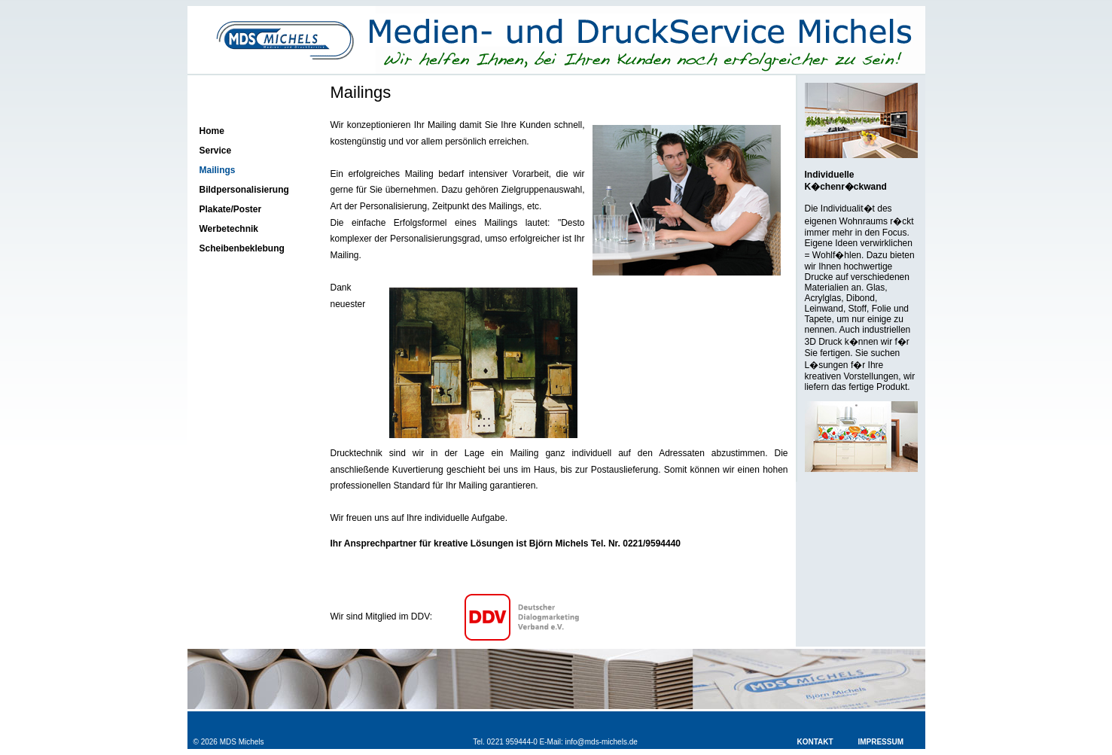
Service (216, 150)
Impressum (880, 742)
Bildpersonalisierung (244, 189)
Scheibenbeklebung (242, 248)
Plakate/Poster (231, 209)
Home (212, 131)
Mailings (218, 170)
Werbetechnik (229, 229)
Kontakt (815, 742)
